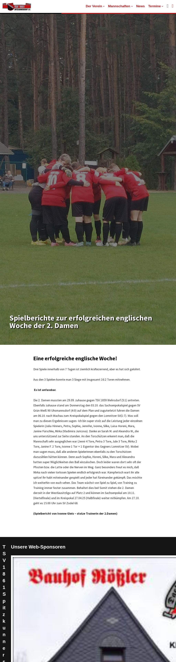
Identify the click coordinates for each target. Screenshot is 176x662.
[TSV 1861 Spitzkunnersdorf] (17, 6)
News (140, 6)
